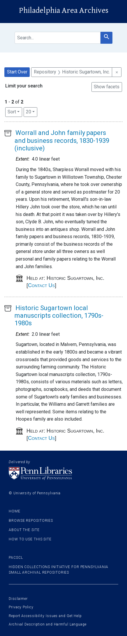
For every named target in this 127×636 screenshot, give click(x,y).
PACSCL (16, 558)
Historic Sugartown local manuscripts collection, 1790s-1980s (59, 315)
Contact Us (41, 285)
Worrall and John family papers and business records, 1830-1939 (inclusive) (62, 140)
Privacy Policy (21, 607)
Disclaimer (18, 599)
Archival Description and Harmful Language (48, 624)
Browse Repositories (31, 521)
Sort (12, 112)
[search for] (57, 38)
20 (31, 111)
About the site (24, 530)
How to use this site (30, 539)
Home (14, 511)
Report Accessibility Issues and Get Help (45, 616)
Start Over (17, 72)
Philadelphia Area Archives (63, 10)
